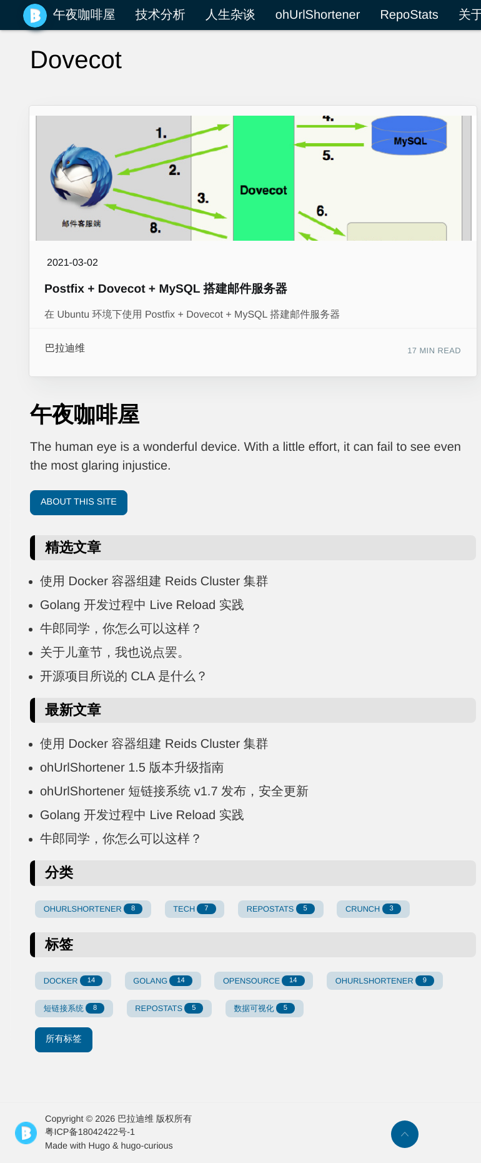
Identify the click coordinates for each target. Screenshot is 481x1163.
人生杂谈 (230, 15)
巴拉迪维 (65, 348)
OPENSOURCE (264, 980)
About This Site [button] (79, 502)
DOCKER (73, 980)
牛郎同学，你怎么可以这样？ (121, 629)
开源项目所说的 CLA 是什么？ (124, 676)
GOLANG (162, 980)
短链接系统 (74, 1008)
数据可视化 (264, 1008)
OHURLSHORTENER (93, 909)
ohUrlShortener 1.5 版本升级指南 (132, 768)
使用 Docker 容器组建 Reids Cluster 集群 (154, 581)
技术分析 (161, 15)
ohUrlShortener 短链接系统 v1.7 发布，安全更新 (174, 791)
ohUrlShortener (317, 15)
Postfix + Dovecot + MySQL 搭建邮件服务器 (165, 289)
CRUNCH (373, 909)
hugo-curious (147, 1146)
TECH (194, 909)
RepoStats (409, 15)
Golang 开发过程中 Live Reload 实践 (142, 605)
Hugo (99, 1146)
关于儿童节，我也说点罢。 (115, 653)
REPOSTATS (281, 909)
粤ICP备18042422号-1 (90, 1132)
